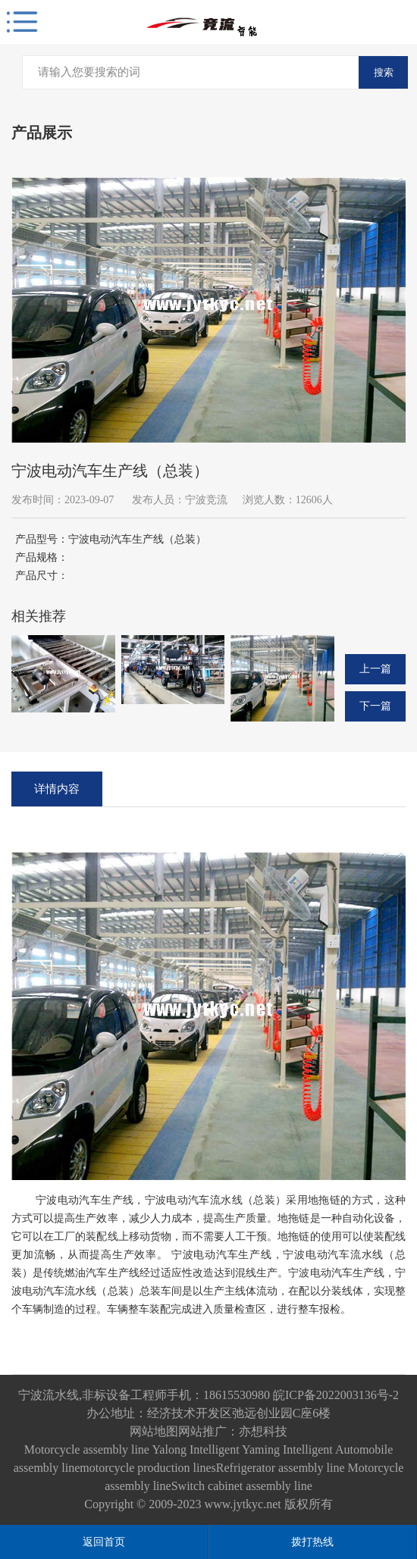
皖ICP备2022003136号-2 (336, 1394)
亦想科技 (263, 1431)
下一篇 (375, 706)
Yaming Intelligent (287, 1449)
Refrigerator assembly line (280, 1467)
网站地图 (154, 1431)
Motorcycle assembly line (86, 1449)
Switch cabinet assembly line (241, 1485)
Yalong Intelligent (195, 1449)
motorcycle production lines (148, 1467)
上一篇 (375, 669)
